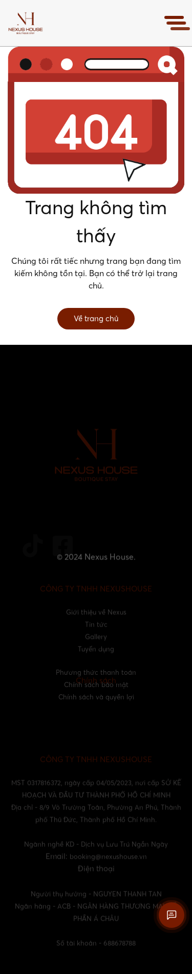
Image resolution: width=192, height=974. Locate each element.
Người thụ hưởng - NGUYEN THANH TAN (96, 900)
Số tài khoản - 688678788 (96, 949)
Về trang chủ (96, 318)
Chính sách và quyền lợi (96, 697)
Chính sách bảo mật (96, 684)
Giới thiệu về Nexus (96, 618)
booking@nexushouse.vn (108, 863)
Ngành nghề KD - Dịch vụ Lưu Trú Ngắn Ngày (96, 850)
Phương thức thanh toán (96, 672)
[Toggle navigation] (174, 23)
